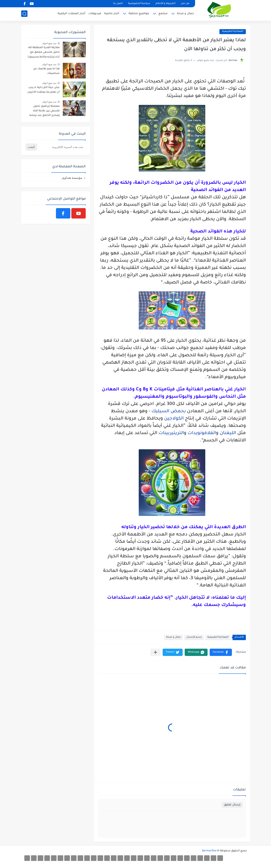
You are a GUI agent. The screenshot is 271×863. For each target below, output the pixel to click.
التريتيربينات (171, 433)
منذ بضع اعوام (49, 43)
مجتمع (163, 13)
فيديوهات (94, 13)
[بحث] (24, 14)
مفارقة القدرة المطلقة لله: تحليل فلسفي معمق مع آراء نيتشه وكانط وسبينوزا (44, 52)
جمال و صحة (185, 13)
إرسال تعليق (232, 804)
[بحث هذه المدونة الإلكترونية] (62, 147)
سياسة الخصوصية (139, 3)
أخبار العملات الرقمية (71, 13)
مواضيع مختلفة (139, 13)
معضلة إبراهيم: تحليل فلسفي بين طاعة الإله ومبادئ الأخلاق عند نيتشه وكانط (44, 111)
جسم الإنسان (194, 637)
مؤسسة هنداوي (72, 177)
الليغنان (228, 433)
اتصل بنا (118, 3)
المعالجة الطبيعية (232, 31)
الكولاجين (174, 418)
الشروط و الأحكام (165, 3)
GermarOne (209, 850)
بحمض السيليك (168, 411)
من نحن (185, 3)
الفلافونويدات (202, 433)
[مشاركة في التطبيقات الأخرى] (155, 652)
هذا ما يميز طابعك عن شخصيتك (46, 71)
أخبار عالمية (111, 13)
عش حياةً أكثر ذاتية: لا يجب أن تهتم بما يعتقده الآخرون (43, 90)
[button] (221, 652)
